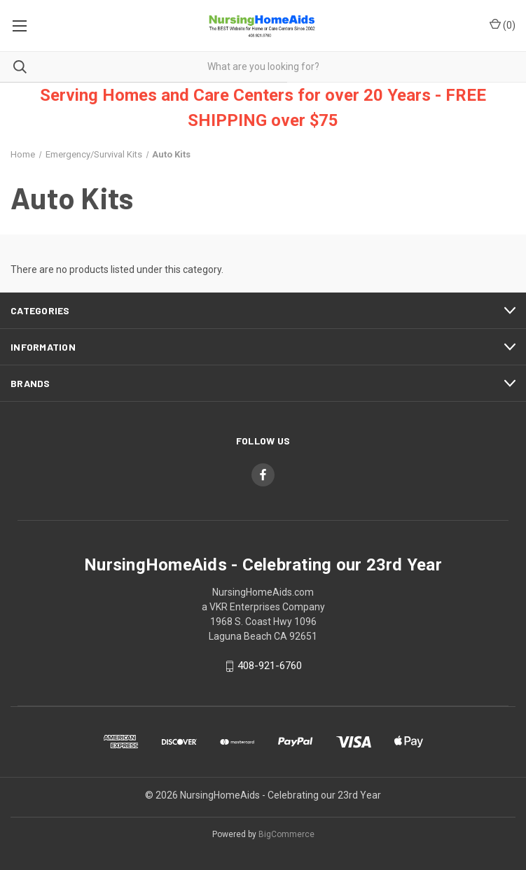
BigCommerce (286, 834)
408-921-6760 (269, 665)
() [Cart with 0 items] (502, 24)
